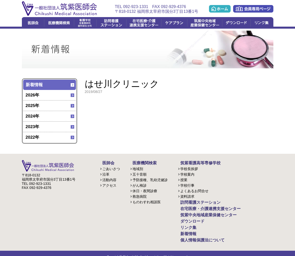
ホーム (220, 9)
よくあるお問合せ (194, 190)
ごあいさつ (111, 168)
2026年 (32, 95)
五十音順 (140, 174)
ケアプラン (174, 23)
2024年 (32, 116)
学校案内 (187, 174)
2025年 (32, 105)
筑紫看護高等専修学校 (195, 163)
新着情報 (34, 84)
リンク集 (261, 23)
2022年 (32, 137)
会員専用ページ (253, 9)
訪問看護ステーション (111, 23)
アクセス (109, 185)
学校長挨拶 (189, 168)
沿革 (105, 174)
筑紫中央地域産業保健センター (204, 23)
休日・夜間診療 (145, 190)
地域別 (138, 168)
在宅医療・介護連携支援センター (143, 23)
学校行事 (187, 185)
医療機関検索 (59, 23)
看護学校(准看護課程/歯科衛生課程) (85, 23)
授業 (183, 179)
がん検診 (140, 185)
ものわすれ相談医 (147, 201)
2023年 (32, 126)
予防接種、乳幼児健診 (150, 179)
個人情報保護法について (197, 234)
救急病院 (140, 196)
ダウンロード (236, 23)
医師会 (33, 23)
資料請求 (187, 196)
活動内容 (109, 179)
